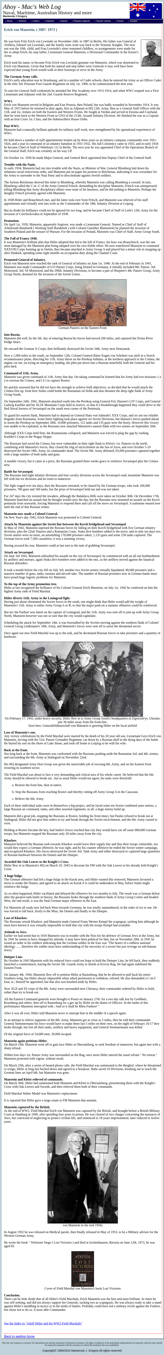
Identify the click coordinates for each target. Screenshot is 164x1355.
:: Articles (21, 21)
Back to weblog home (19, 1336)
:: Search (63, 21)
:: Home (8, 21)
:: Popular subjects (81, 21)
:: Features (49, 21)
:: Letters (35, 21)
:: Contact (133, 21)
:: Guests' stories (102, 21)
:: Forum (119, 21)
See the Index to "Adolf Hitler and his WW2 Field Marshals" (43, 1323)
